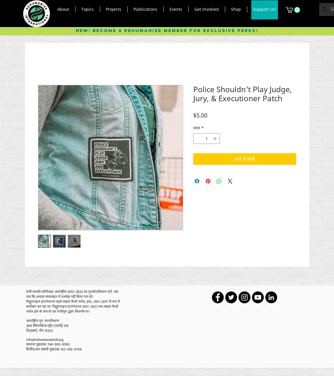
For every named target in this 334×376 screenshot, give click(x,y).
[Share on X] (230, 181)
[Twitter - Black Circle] (231, 297)
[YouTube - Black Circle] (258, 297)
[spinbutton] (206, 138)
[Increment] (215, 138)
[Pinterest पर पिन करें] (208, 181)
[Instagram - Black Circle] (244, 297)
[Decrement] (197, 138)
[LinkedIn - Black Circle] (271, 297)
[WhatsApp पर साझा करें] (219, 181)
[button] (63, 9)
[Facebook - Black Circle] (218, 297)
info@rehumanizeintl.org (44, 339)
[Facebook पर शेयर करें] (197, 181)
